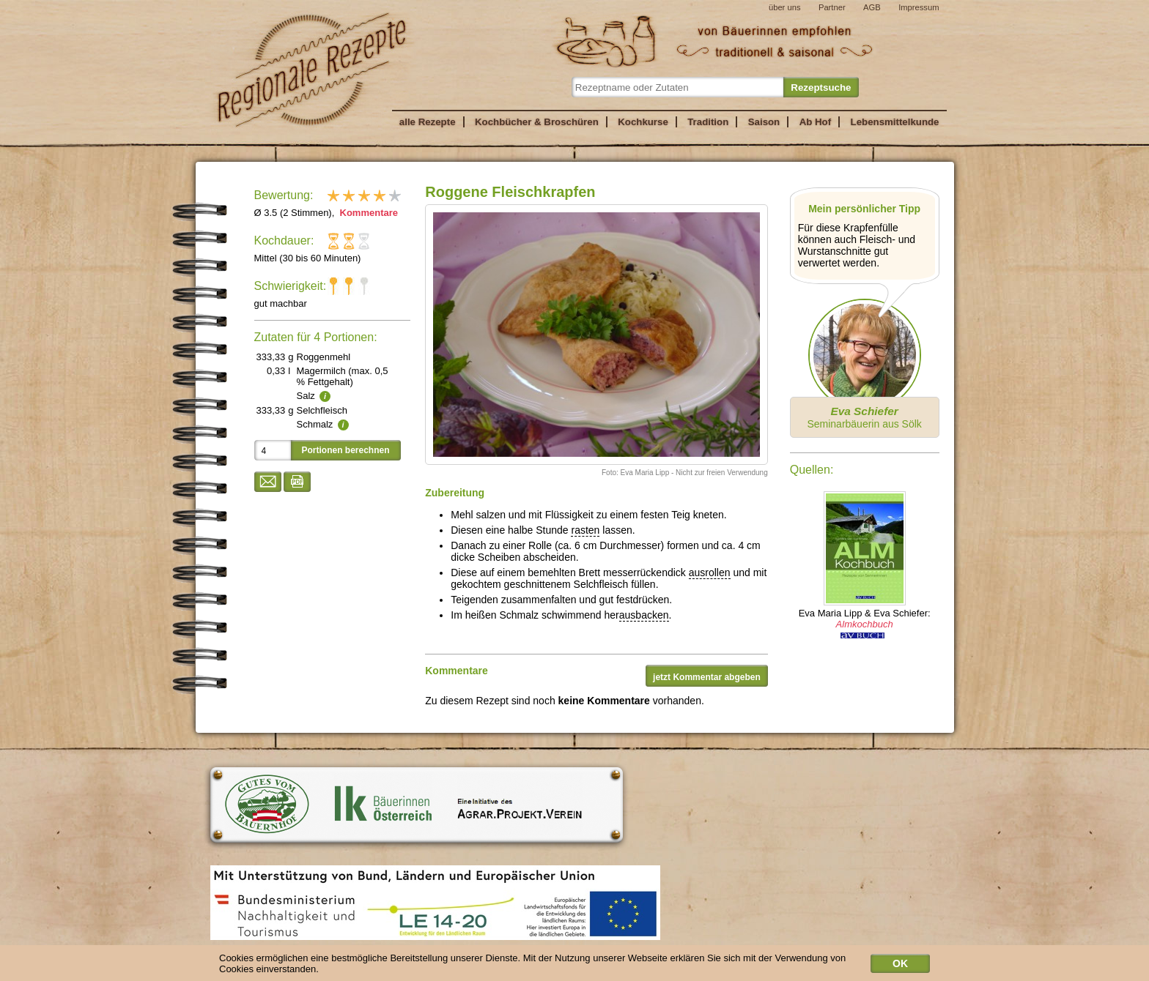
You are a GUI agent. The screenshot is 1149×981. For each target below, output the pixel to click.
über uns (785, 7)
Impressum (918, 7)
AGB (872, 7)
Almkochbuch (864, 624)
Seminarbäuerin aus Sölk (864, 417)
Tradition (707, 121)
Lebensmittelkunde (895, 121)
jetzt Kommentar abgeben (707, 677)
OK (900, 966)
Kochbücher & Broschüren (537, 121)
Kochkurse (643, 121)
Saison (764, 121)
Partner (832, 7)
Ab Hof (815, 121)
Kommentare (367, 212)
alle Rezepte (427, 121)
